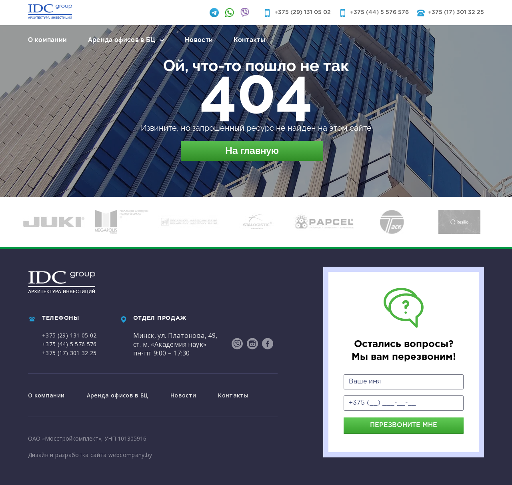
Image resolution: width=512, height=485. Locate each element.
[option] (54, 222)
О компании (47, 40)
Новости (199, 40)
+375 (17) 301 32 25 (456, 12)
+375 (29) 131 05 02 (302, 12)
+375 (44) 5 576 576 (379, 12)
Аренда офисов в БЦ (122, 40)
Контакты (249, 40)
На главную (252, 150)
